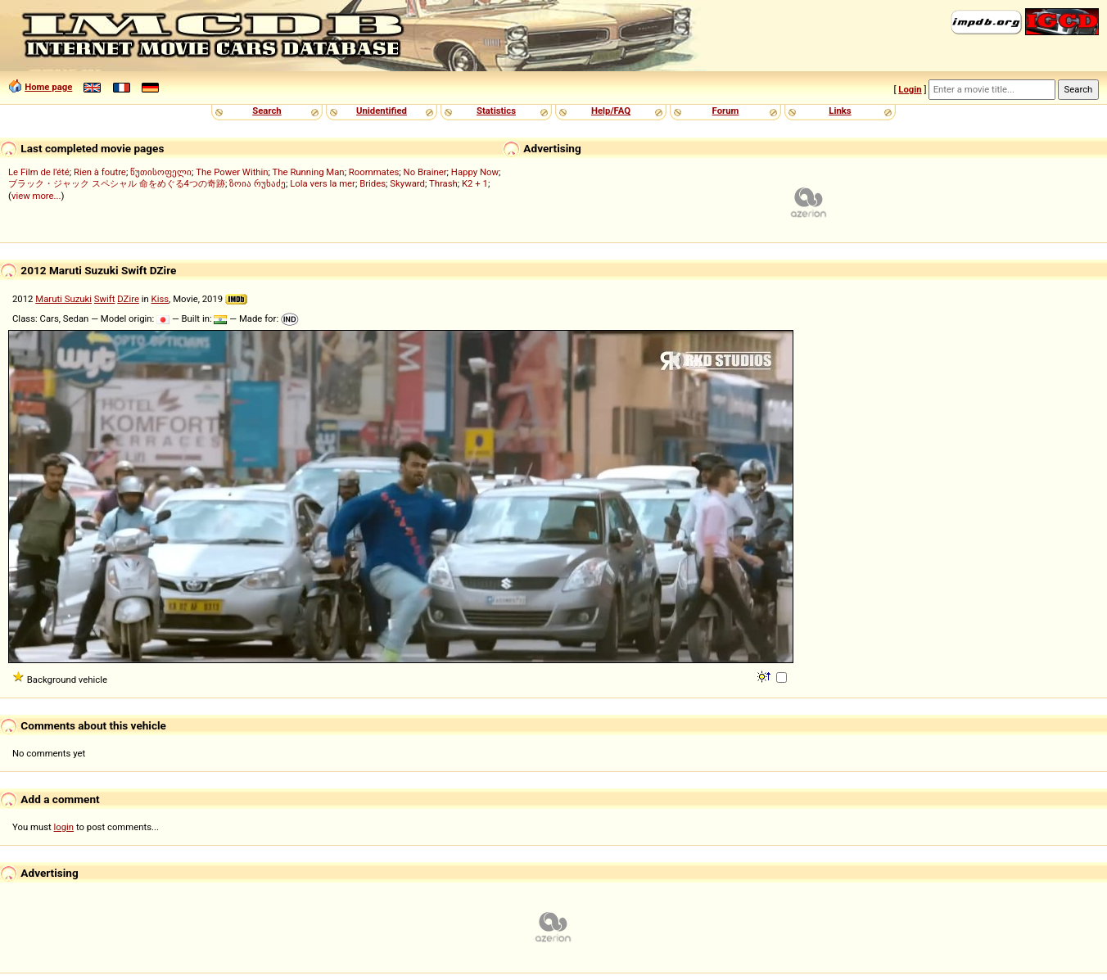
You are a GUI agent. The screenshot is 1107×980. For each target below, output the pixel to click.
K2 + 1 (475, 183)
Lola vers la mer (322, 183)
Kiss (160, 299)
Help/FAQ (610, 110)
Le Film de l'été (39, 172)
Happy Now (475, 172)
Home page (48, 87)
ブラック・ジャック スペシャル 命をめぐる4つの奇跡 (116, 183)
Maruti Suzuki (63, 299)
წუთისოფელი (161, 172)
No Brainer (425, 172)
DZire (128, 299)
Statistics (496, 110)
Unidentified (381, 110)
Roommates (374, 172)
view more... (36, 195)
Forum (725, 110)
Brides (372, 183)
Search (266, 110)
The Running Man (309, 172)
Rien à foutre (100, 172)
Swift (104, 299)
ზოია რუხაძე (257, 183)
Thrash (443, 183)
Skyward (407, 183)
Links (840, 110)
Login (909, 89)
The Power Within (232, 172)
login (64, 827)
